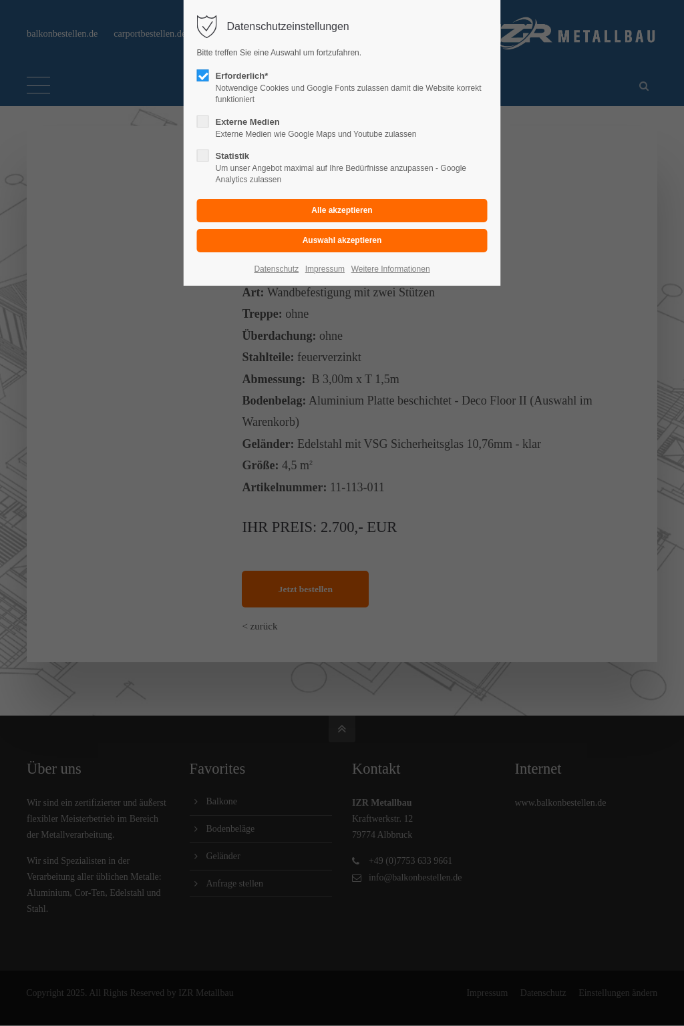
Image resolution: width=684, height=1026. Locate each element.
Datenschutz (276, 269)
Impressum (325, 269)
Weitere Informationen (390, 269)
